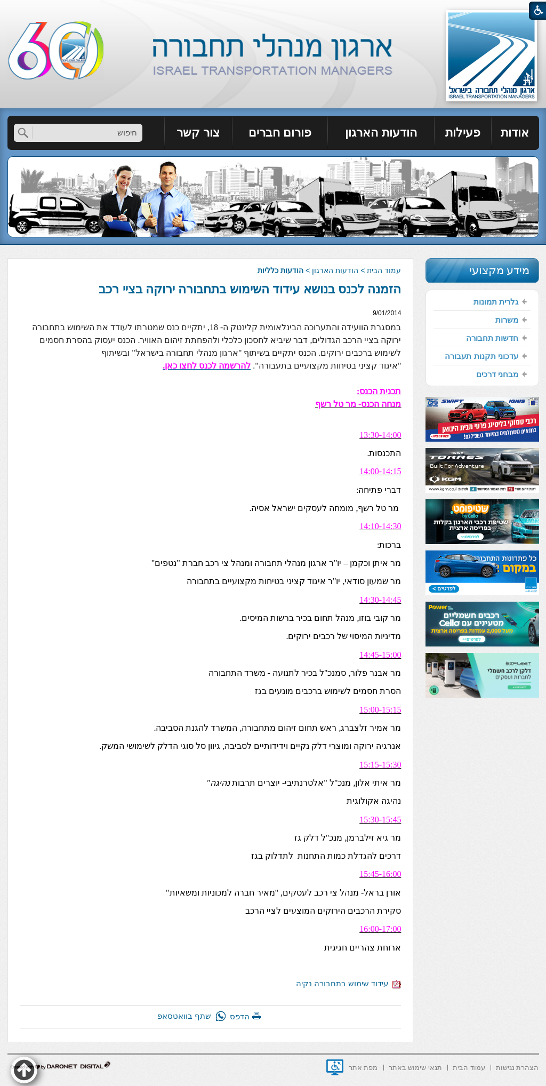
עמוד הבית (384, 270)
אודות (515, 132)
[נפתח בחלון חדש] (334, 1067)
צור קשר (198, 132)
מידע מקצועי (499, 270)
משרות (506, 319)
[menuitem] (515, 133)
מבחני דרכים (497, 374)
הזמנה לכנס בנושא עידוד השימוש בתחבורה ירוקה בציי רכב (250, 289)
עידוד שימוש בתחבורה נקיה (349, 983)
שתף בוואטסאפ (184, 1015)
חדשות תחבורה (492, 337)
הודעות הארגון (380, 132)
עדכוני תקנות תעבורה (481, 356)
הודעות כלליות (280, 270)
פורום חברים (279, 132)
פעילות (462, 132)
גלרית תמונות (495, 301)
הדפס (240, 1016)
